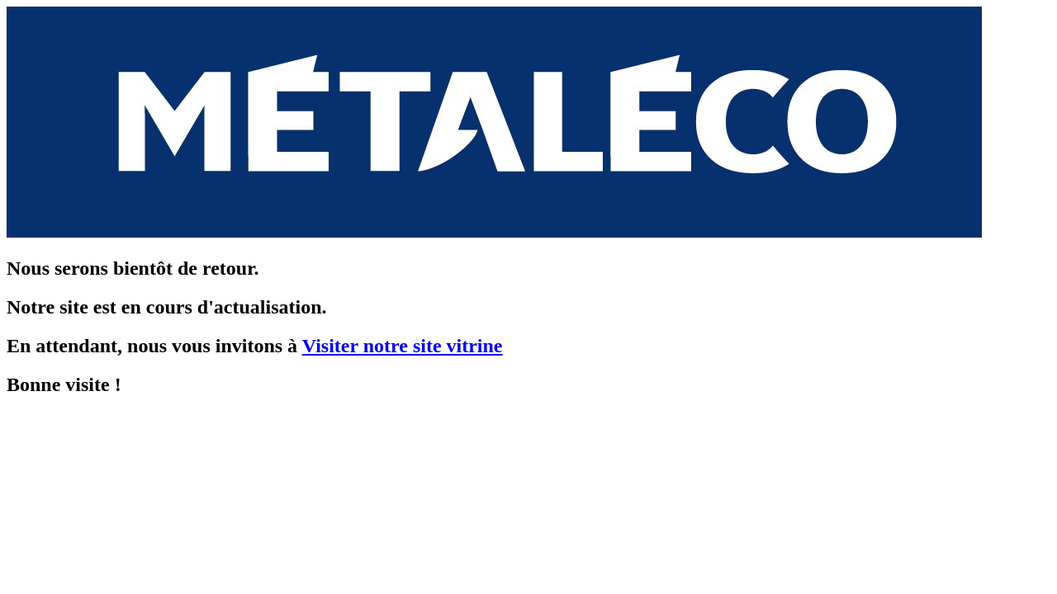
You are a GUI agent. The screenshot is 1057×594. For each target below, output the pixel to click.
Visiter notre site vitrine (402, 345)
